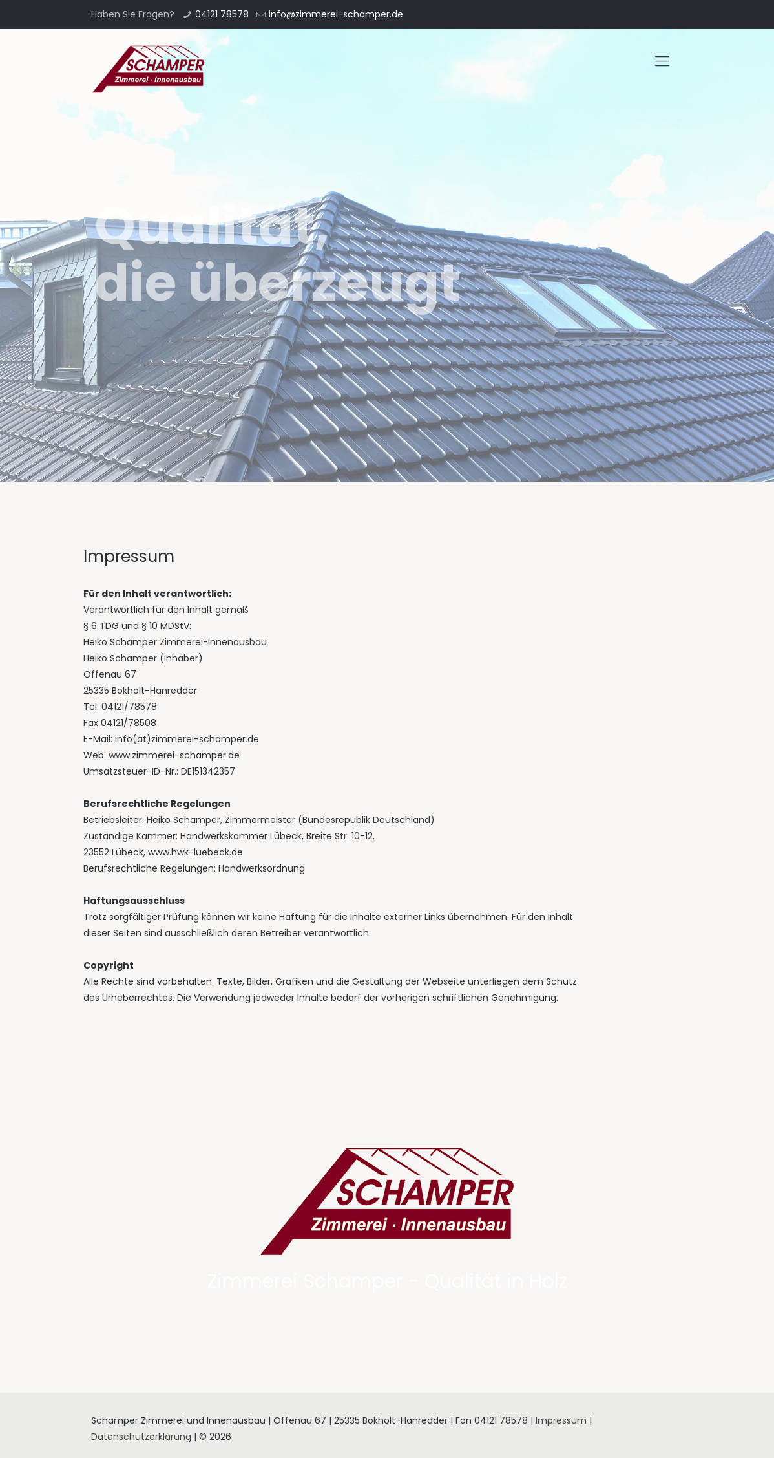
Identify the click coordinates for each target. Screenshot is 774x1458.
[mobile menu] (662, 61)
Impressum (561, 1420)
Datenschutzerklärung (141, 1436)
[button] (21, 19)
